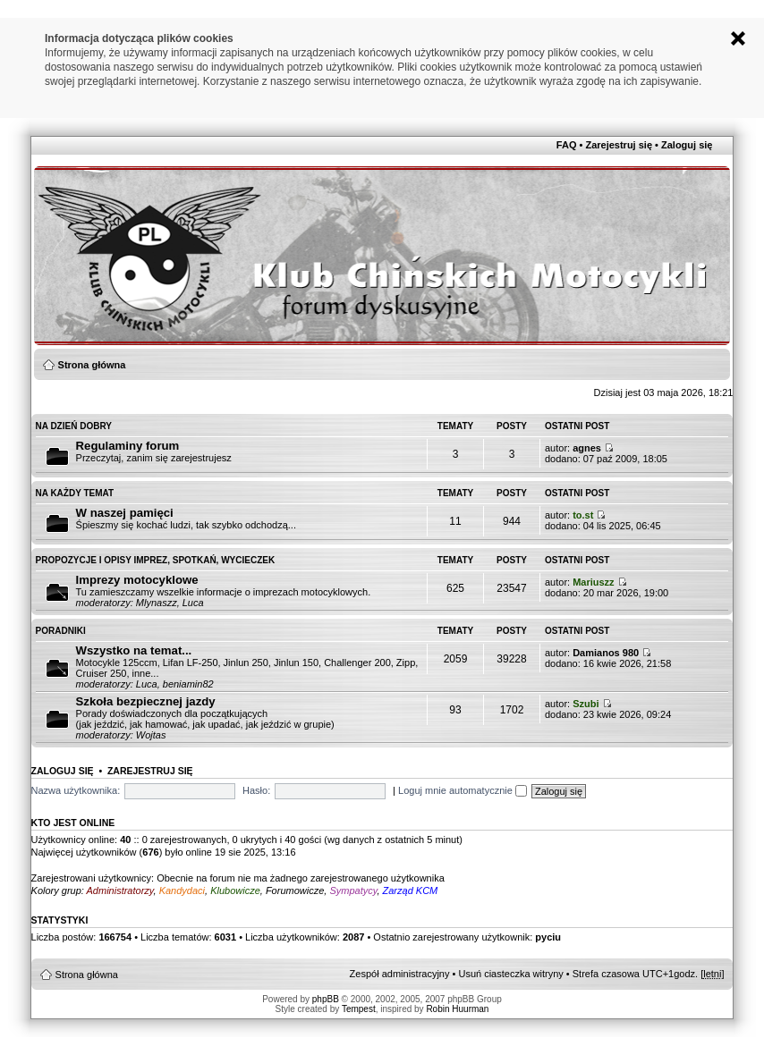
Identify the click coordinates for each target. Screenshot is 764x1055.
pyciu (548, 937)
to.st (583, 515)
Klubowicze (235, 890)
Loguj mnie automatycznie (462, 790)
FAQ (566, 144)
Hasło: (256, 790)
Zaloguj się (686, 144)
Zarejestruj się (618, 144)
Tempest (359, 1009)
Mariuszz (593, 582)
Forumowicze (295, 890)
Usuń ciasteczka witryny (510, 973)
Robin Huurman (457, 1009)
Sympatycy (353, 890)
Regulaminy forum (128, 445)
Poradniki (61, 631)
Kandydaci (182, 890)
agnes (587, 448)
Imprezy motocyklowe (137, 580)
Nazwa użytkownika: (76, 790)
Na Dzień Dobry (74, 426)
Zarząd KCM (410, 890)
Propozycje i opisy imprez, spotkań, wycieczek (156, 560)
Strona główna (92, 364)
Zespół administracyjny (400, 973)
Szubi (585, 703)
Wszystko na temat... (134, 650)
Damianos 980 (606, 652)
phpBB (325, 999)
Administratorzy (120, 890)
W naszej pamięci (125, 512)
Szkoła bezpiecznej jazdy (146, 701)
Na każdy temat (75, 493)
